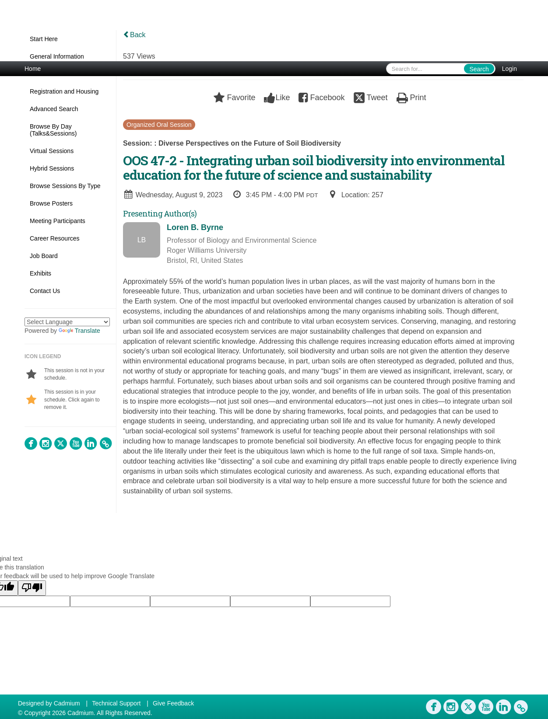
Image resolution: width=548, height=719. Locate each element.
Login (509, 68)
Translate (79, 330)
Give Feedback (173, 703)
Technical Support (116, 703)
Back (134, 34)
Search (478, 69)
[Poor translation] (32, 588)
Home (33, 68)
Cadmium (67, 703)
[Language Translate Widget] (67, 322)
